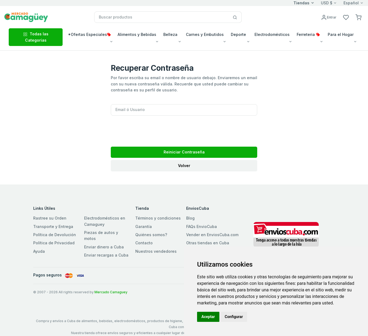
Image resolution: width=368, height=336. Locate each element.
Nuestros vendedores (156, 251)
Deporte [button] (238, 34)
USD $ (326, 3)
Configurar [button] (234, 317)
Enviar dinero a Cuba (104, 247)
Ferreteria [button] (308, 34)
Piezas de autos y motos (101, 235)
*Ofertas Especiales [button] (89, 34)
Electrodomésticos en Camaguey (104, 221)
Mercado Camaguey (110, 292)
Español (351, 3)
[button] (358, 17)
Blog (190, 218)
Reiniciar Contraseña (184, 152)
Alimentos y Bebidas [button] (137, 34)
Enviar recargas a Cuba (106, 255)
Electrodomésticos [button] (272, 34)
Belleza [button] (170, 34)
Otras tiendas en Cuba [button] (207, 243)
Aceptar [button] (208, 317)
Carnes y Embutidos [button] (205, 34)
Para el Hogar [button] (341, 34)
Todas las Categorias (35, 37)
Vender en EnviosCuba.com (212, 234)
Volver (184, 165)
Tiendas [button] (301, 3)
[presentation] (152, 129)
